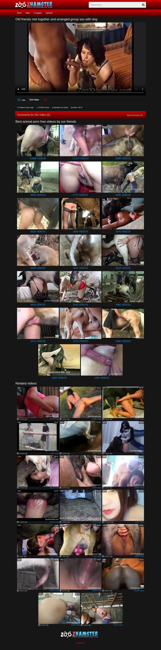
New (28, 13)
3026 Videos (37, 304)
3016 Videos (80, 304)
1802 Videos (59, 377)
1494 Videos (101, 377)
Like (21, 100)
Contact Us (80, 643)
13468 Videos (38, 158)
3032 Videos (80, 268)
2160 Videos (123, 341)
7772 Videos (80, 195)
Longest (38, 13)
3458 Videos (37, 268)
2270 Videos (80, 341)
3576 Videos (123, 231)
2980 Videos (123, 304)
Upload (49, 13)
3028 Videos (123, 268)
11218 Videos (80, 158)
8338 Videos (37, 195)
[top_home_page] (35, 5)
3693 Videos (80, 231)
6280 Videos (123, 195)
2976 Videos (37, 341)
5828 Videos (37, 231)
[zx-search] (117, 5)
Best (19, 13)
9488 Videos (123, 158)
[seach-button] (143, 5)
